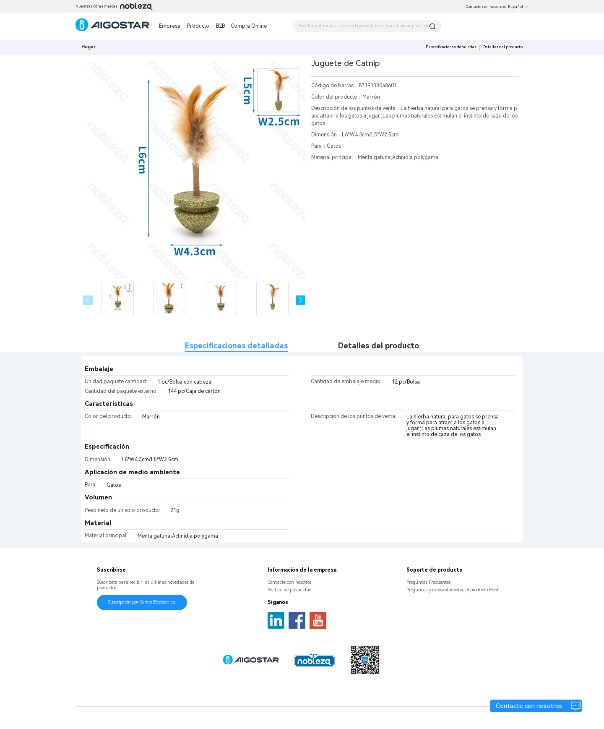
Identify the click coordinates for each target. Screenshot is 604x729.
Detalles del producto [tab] (378, 345)
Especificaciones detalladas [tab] (236, 345)
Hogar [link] (88, 47)
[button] (300, 300)
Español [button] (518, 7)
